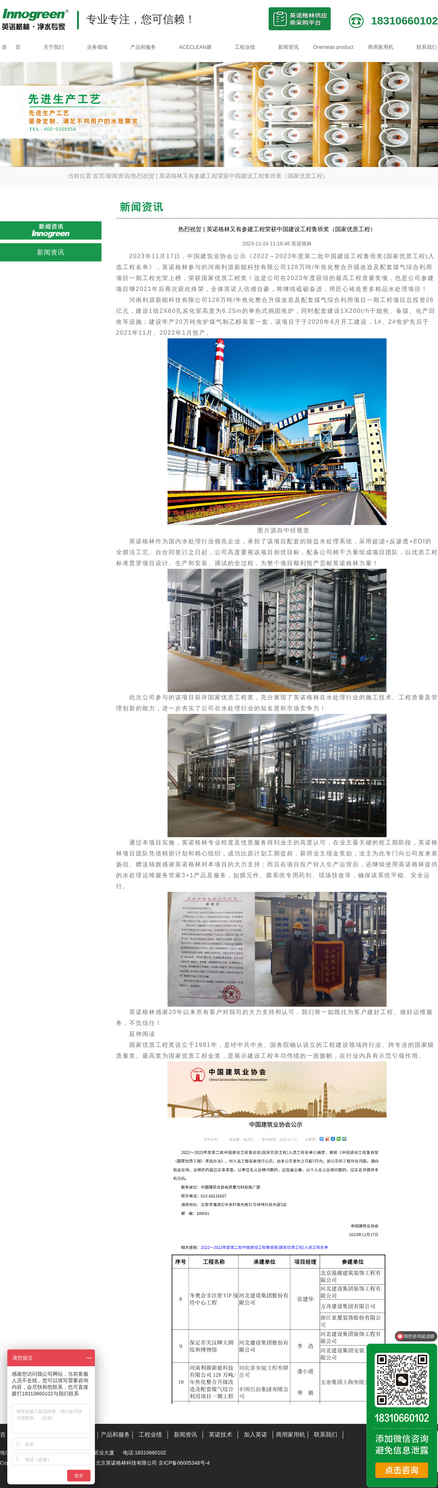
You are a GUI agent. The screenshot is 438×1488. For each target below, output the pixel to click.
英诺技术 (220, 1434)
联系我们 (426, 47)
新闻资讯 (288, 47)
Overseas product (333, 47)
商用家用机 (380, 47)
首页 (98, 176)
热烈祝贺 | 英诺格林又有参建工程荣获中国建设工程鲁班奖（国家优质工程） (229, 176)
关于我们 (53, 47)
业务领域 (97, 47)
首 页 (11, 47)
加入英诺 (255, 1434)
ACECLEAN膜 (195, 47)
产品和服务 (143, 47)
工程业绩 (245, 47)
